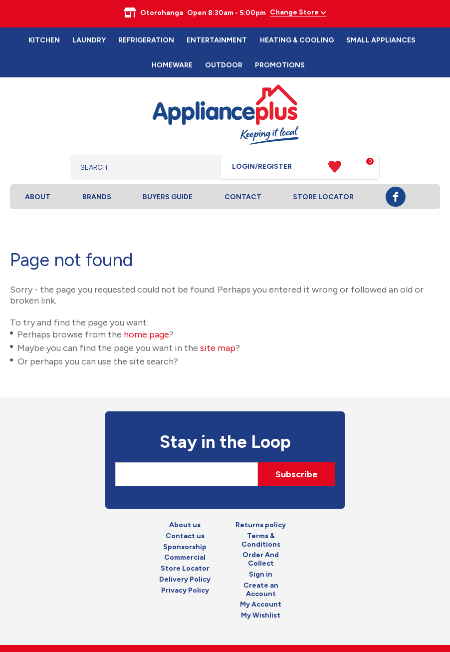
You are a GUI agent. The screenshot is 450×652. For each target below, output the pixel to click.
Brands (96, 197)
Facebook (396, 197)
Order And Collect (260, 559)
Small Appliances (381, 40)
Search (205, 167)
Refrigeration (146, 40)
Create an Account (260, 590)
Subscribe (296, 474)
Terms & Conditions (260, 540)
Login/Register (262, 166)
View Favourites (338, 167)
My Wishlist (260, 616)
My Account (260, 605)
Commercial (185, 558)
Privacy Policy (185, 591)
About (37, 197)
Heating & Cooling (297, 40)
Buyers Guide (168, 197)
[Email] (186, 474)
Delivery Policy (185, 580)
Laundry (89, 40)
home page (146, 334)
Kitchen (44, 40)
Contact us (185, 536)
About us (185, 525)
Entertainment (217, 40)
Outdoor (223, 65)
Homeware (172, 65)
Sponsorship (185, 547)
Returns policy (260, 525)
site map (217, 347)
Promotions (280, 65)
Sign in (260, 575)
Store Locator (323, 197)
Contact (243, 197)
